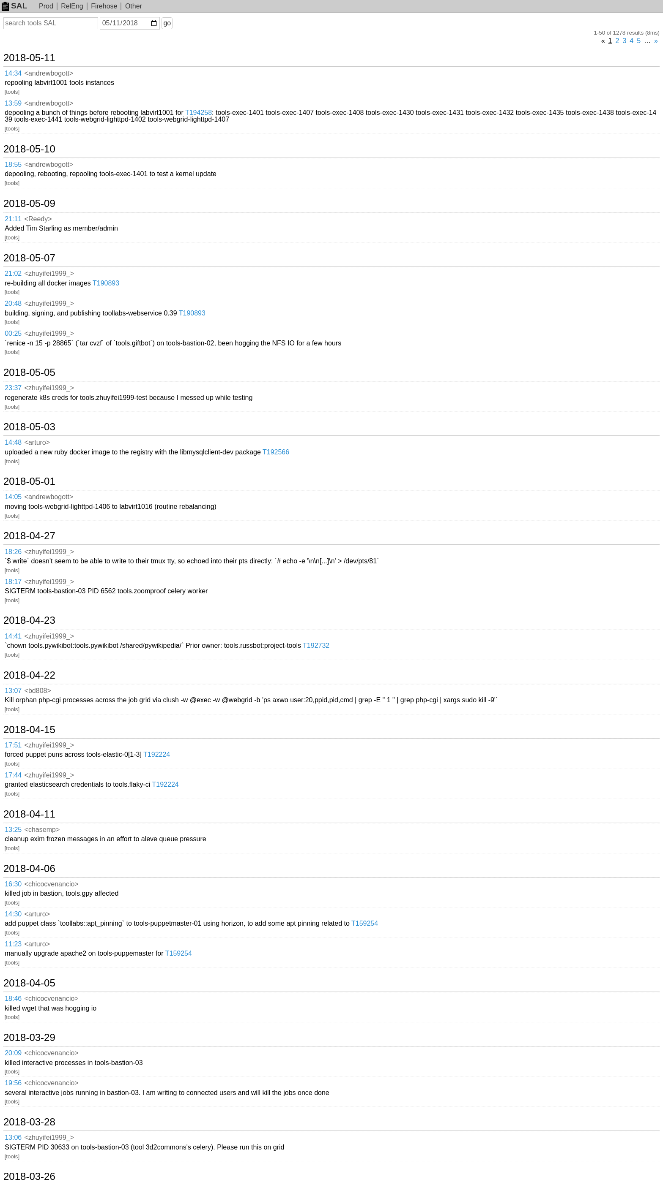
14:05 (13, 496)
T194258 (198, 112)
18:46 (13, 998)
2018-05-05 (29, 372)
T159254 (364, 923)
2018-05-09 (29, 203)
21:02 (13, 273)
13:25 (13, 829)
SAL (14, 5)
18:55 (13, 164)
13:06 (13, 1137)
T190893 (106, 283)
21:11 (13, 219)
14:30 (13, 914)
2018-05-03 (29, 427)
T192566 (276, 452)
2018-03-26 (29, 1176)
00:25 (13, 333)
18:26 (13, 551)
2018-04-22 (29, 675)
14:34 (13, 73)
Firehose (104, 6)
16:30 (13, 884)
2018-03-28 (29, 1122)
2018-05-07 (29, 258)
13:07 (13, 690)
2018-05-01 (29, 481)
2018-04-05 (29, 983)
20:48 (13, 303)
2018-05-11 (29, 57)
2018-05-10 (29, 149)
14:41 (13, 636)
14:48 (13, 442)
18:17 (13, 581)
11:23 (13, 944)
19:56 (13, 1083)
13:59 (13, 103)
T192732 (316, 645)
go (167, 23)
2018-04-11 (29, 814)
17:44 (13, 775)
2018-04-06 (29, 868)
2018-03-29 (29, 1037)
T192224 (156, 754)
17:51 (13, 745)
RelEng (72, 6)
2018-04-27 (29, 536)
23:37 (13, 387)
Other (133, 6)
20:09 (13, 1053)
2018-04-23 (29, 620)
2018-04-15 (29, 729)
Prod (46, 6)
